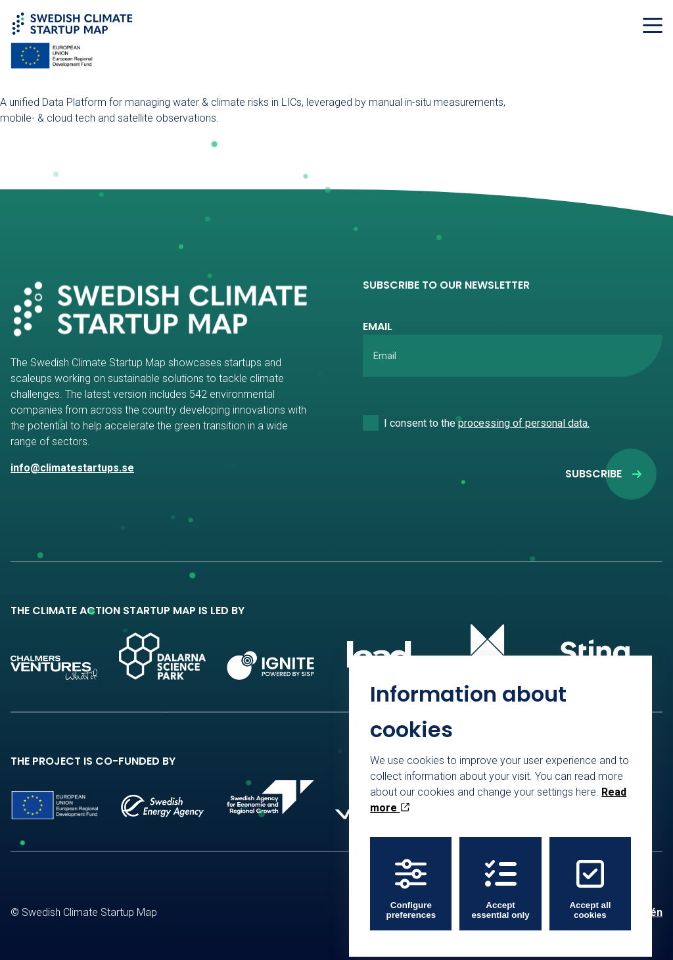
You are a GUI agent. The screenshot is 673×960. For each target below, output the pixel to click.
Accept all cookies (590, 880)
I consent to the (487, 423)
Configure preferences (411, 880)
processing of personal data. (524, 423)
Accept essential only (501, 880)
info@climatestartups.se (72, 468)
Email (377, 326)
